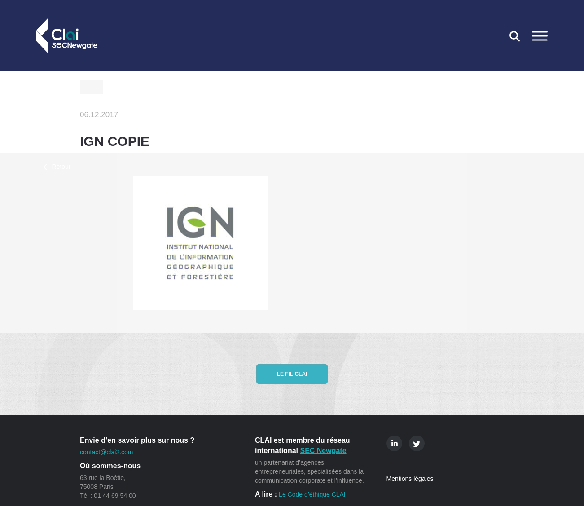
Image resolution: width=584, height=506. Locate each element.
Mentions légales (410, 478)
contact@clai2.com (106, 452)
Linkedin (394, 443)
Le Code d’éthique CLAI (312, 494)
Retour (61, 166)
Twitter (417, 443)
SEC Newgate (323, 450)
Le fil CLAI (292, 374)
